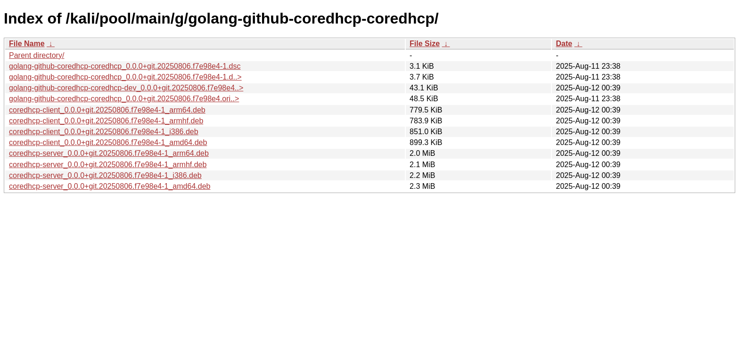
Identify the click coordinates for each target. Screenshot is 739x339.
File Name (27, 44)
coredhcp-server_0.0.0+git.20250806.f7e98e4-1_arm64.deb (109, 153)
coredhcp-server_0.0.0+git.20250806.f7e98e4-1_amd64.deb (109, 186)
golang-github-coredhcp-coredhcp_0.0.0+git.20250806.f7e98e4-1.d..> (125, 77)
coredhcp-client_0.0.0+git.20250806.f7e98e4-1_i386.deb (103, 132)
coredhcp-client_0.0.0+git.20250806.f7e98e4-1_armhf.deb (106, 121)
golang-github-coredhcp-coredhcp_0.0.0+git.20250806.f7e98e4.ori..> (124, 99)
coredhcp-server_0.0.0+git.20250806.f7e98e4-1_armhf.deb (107, 165)
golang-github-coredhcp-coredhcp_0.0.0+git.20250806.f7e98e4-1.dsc (124, 66)
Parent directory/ (36, 55)
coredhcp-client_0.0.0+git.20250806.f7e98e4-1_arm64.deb (107, 110)
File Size (425, 44)
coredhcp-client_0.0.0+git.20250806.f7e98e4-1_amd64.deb (108, 142)
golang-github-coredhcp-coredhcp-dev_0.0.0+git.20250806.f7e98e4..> (126, 88)
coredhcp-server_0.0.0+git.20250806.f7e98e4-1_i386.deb (105, 175)
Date (564, 44)
